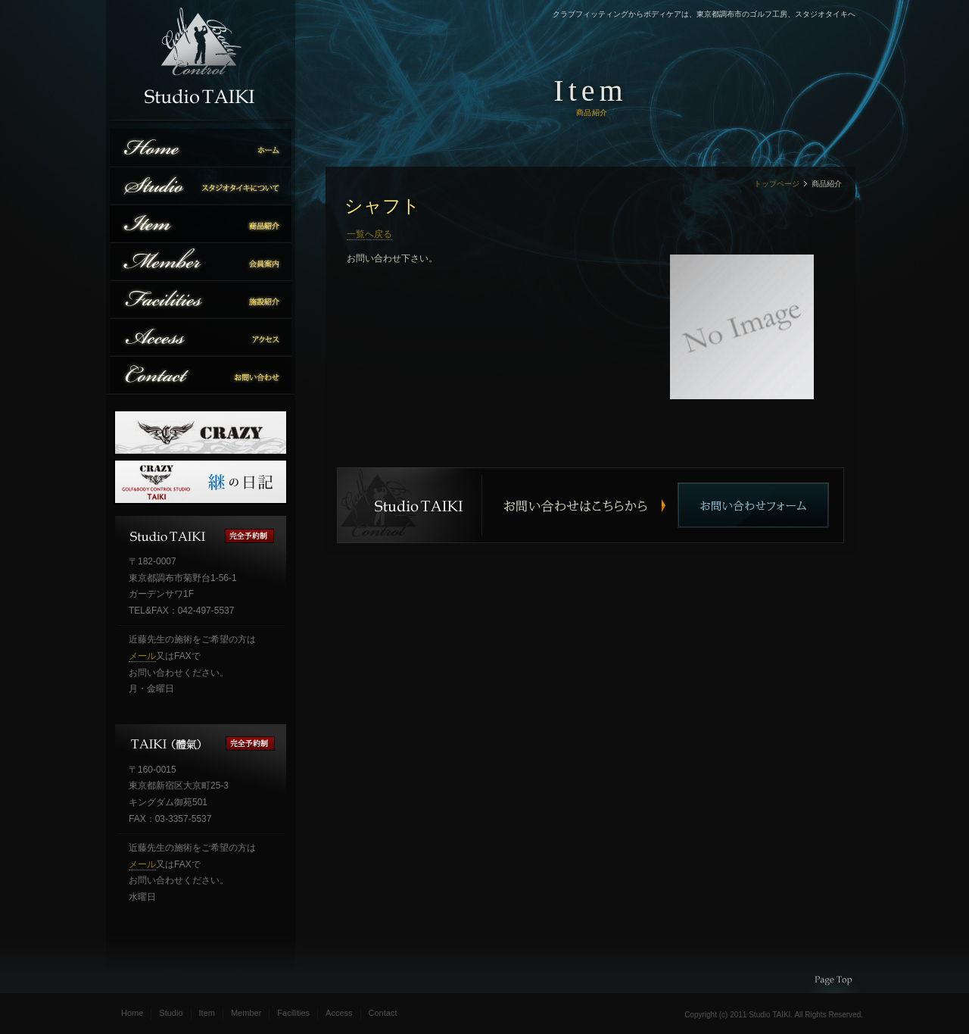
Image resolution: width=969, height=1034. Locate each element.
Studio (170, 1012)
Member (246, 1012)
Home (132, 1012)
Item (207, 1012)
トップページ (776, 184)
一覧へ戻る (369, 234)
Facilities (293, 1012)
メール (142, 656)
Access (339, 1012)
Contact (383, 1012)
